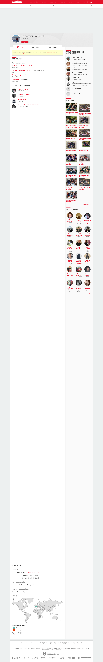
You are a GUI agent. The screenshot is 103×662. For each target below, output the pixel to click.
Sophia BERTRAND (70, 287)
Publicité (33, 648)
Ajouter (26, 42)
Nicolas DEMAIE (83, 150)
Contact (25, 648)
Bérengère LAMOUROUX (87, 222)
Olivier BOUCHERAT (24, 94)
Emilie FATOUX (70, 138)
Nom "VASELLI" (76, 89)
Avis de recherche (83, 6)
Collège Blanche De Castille (21, 70)
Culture (53, 2)
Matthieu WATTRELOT (69, 275)
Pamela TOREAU (23, 89)
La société (43, 648)
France (14, 635)
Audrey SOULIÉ (79, 221)
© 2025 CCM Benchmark (55, 649)
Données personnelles (65, 648)
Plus (78, 2)
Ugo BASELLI (76, 82)
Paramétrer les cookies (76, 648)
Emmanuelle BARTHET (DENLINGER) (28, 105)
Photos (37, 47)
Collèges (36, 6)
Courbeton (15, 79)
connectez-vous (51, 52)
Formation (38, 648)
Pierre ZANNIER (78, 274)
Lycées (30, 6)
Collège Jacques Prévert (20, 75)
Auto (70, 2)
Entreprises (59, 6)
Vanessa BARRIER (78, 287)
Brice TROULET (70, 234)
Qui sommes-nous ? (18, 648)
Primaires (43, 6)
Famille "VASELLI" (77, 93)
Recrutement (57, 648)
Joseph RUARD (87, 261)
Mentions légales (85, 648)
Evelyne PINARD (70, 261)
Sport (44, 2)
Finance (62, 2)
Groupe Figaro (45, 649)
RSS (29, 648)
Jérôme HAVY (22, 99)
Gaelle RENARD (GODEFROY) (78, 263)
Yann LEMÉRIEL (87, 287)
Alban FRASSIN (69, 220)
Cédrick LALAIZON (79, 234)
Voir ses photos (87, 204)
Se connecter (22, 6)
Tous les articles (49, 648)
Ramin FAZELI (76, 77)
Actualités (34, 2)
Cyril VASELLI (76, 68)
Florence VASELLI (77, 73)
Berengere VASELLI (77, 62)
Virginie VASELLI (76, 57)
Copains (54, 47)
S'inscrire (14, 6)
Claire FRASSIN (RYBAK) (69, 248)
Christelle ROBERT (87, 234)
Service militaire (70, 6)
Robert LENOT (87, 274)
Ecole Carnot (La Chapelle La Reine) (24, 66)
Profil (21, 47)
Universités (51, 6)
